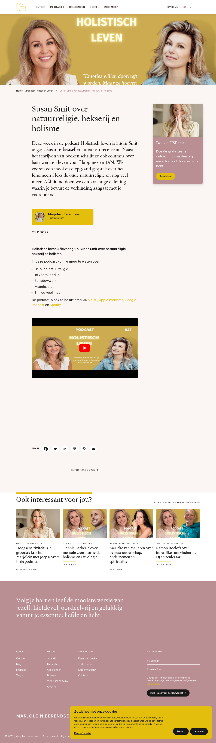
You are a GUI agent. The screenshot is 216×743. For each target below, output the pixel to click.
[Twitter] (55, 449)
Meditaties (57, 7)
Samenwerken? (87, 670)
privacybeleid (153, 684)
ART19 (92, 300)
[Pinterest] (74, 449)
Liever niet (199, 731)
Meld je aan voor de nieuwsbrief (166, 693)
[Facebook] (46, 449)
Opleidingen (77, 7)
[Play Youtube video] (85, 348)
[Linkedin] (65, 449)
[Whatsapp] (84, 449)
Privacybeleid (50, 736)
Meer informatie (82, 733)
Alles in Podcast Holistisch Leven (177, 503)
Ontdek (40, 7)
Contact (83, 675)
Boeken (94, 7)
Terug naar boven (83, 470)
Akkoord (181, 731)
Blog (19, 664)
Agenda (51, 658)
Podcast (21, 670)
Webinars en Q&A (57, 681)
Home (19, 91)
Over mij (172, 7)
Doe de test (166, 176)
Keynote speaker (88, 658)
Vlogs (19, 675)
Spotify (55, 305)
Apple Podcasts (111, 300)
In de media (111, 7)
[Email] (93, 449)
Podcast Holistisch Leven (39, 91)
